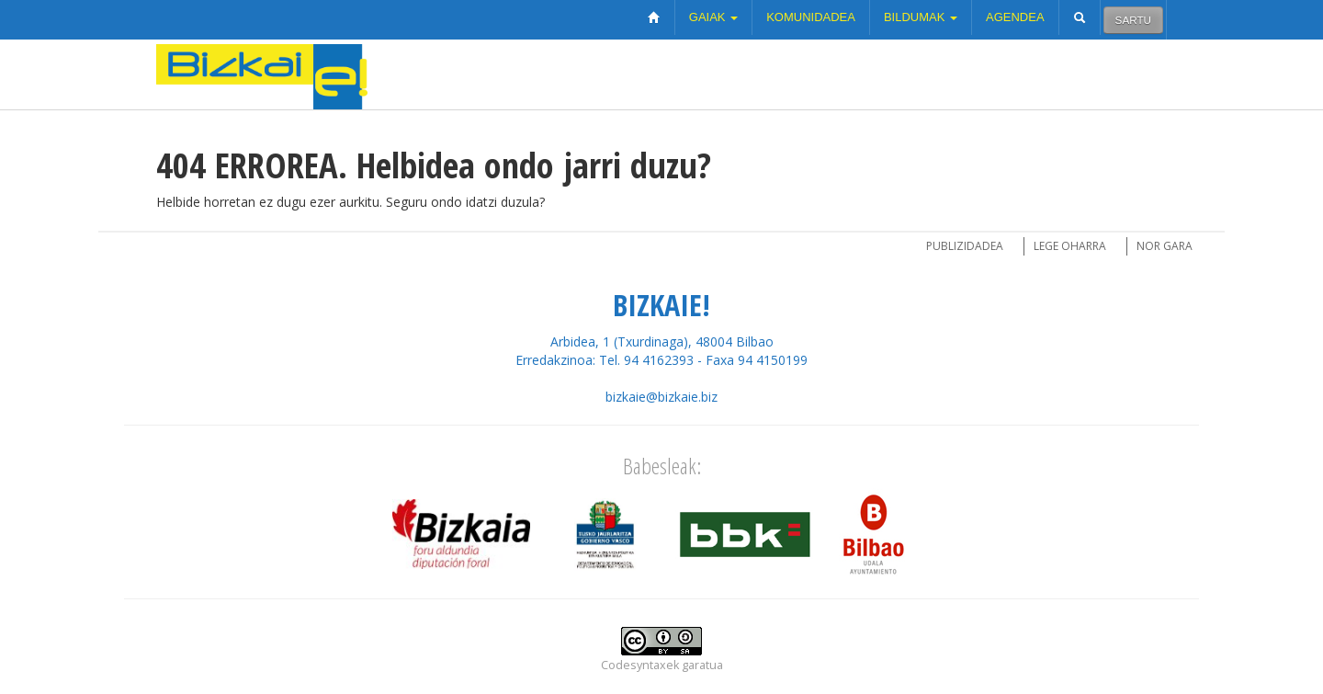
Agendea (1015, 17)
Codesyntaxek (640, 665)
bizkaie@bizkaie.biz (661, 396)
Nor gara (1164, 246)
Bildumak (920, 17)
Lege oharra (1070, 246)
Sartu (1133, 20)
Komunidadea (810, 17)
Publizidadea (964, 246)
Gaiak (713, 17)
